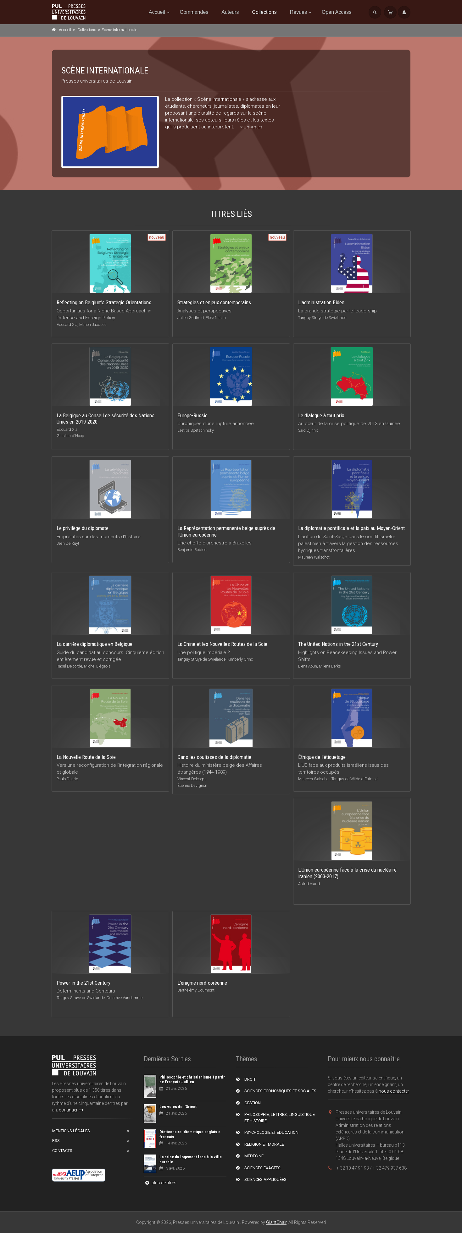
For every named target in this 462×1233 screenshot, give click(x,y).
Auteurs (230, 12)
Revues (298, 12)
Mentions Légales (71, 1130)
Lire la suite (251, 127)
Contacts (62, 1150)
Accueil (157, 12)
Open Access (336, 12)
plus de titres (160, 1182)
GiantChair (276, 1222)
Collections (264, 12)
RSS (56, 1140)
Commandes (194, 12)
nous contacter (394, 1091)
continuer (71, 1109)
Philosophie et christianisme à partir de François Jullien (192, 1079)
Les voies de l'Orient (178, 1106)
